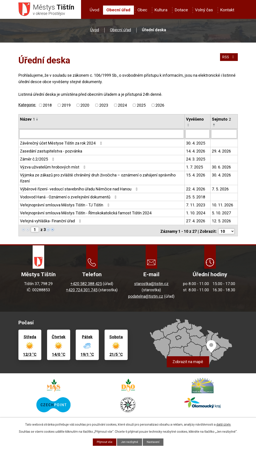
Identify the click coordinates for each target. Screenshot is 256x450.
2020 (84, 106)
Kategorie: (27, 106)
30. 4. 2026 (221, 176)
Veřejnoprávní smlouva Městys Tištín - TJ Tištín (65, 206)
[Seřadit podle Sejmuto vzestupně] (214, 126)
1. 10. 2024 (195, 214)
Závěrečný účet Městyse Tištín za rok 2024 (61, 144)
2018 (47, 106)
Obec (142, 9)
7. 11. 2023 (195, 206)
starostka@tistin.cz (151, 283)
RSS (228, 60)
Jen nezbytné (129, 442)
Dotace (181, 9)
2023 (103, 106)
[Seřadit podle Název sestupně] (37, 121)
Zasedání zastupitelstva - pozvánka (51, 152)
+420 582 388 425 (86, 283)
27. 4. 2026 (195, 222)
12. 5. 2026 (221, 222)
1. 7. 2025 (194, 168)
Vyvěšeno (195, 120)
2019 (66, 106)
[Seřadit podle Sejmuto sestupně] (214, 127)
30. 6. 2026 (221, 168)
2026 (159, 106)
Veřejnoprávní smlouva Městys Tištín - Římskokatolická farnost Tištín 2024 (85, 214)
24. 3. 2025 (195, 160)
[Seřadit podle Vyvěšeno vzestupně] (188, 126)
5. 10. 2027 (221, 214)
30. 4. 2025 (195, 144)
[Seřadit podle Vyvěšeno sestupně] (188, 127)
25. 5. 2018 (195, 198)
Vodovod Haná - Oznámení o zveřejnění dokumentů (69, 198)
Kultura (160, 9)
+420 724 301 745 (81, 289)
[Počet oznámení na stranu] (226, 231)
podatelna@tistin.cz (145, 295)
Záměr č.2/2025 (38, 160)
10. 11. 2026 (222, 206)
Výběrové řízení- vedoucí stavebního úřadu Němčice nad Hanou (79, 190)
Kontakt (227, 9)
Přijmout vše (102, 442)
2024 (122, 106)
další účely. (223, 424)
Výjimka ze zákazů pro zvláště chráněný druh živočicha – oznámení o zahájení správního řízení (98, 179)
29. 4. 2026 (221, 152)
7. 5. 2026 (220, 190)
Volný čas (204, 9)
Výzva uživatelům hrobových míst (53, 168)
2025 (141, 106)
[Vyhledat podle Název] (101, 135)
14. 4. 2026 (195, 152)
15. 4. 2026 (195, 176)
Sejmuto (221, 120)
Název (27, 120)
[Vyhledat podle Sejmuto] (224, 135)
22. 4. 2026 (195, 190)
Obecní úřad (118, 9)
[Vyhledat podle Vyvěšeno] (197, 135)
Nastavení (155, 442)
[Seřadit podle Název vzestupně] (37, 120)
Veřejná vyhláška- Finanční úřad (51, 222)
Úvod (94, 9)
